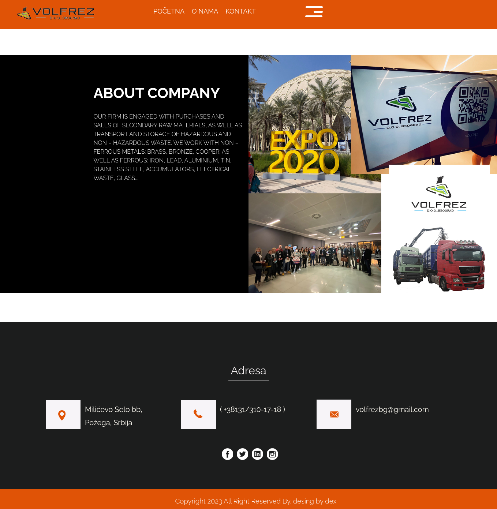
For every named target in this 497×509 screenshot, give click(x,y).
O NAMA (205, 11)
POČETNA (168, 11)
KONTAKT (240, 11)
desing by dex (314, 501)
